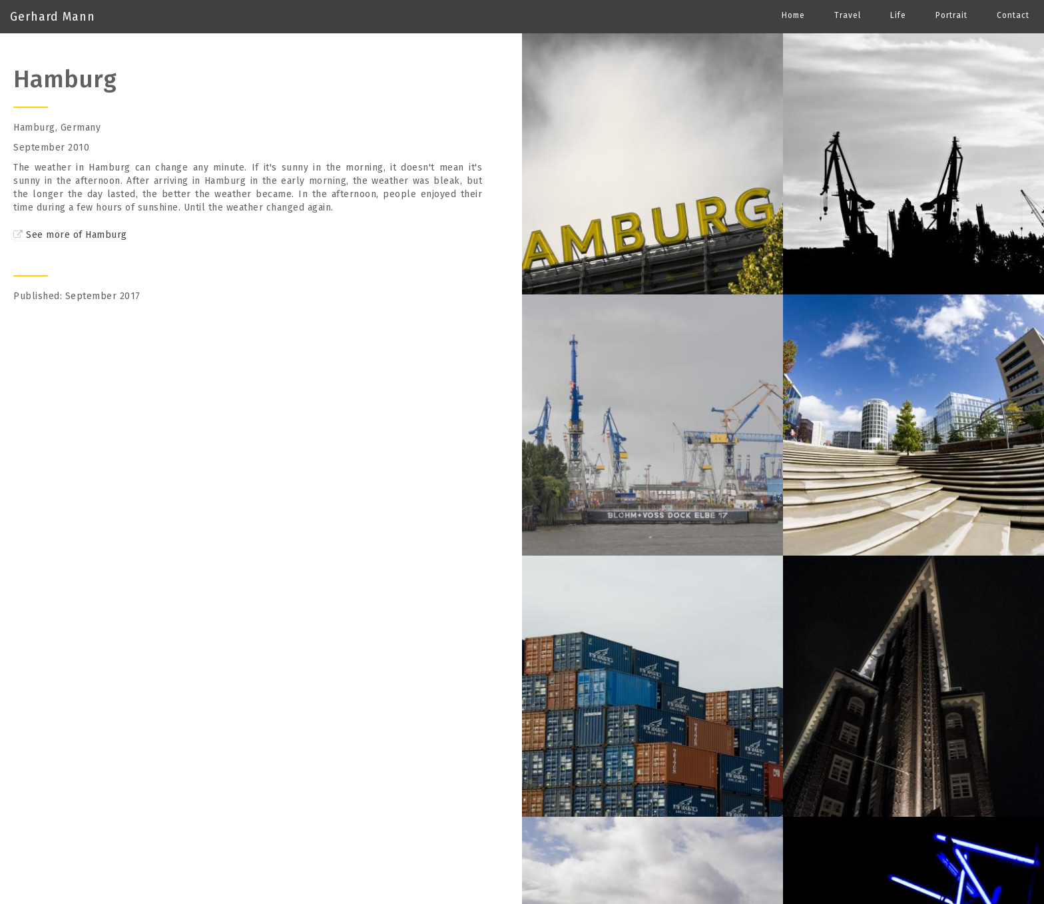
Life (898, 15)
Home (793, 15)
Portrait (951, 15)
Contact (1013, 15)
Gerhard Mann (52, 16)
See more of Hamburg (76, 234)
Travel (847, 15)
